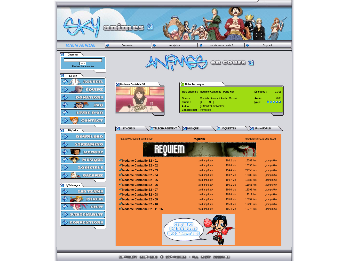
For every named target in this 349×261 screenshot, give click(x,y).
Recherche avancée (83, 66)
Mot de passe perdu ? (221, 45)
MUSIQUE (193, 128)
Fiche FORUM (263, 128)
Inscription (174, 45)
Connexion (127, 45)
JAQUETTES (228, 128)
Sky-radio (268, 45)
